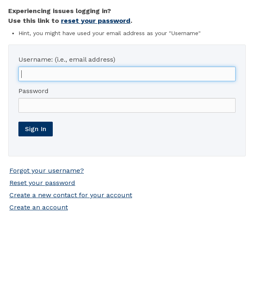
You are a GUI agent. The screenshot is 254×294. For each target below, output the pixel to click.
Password (33, 91)
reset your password (95, 20)
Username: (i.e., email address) (66, 59)
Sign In (35, 129)
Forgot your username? (46, 170)
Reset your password (42, 183)
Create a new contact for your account (70, 195)
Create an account (38, 207)
